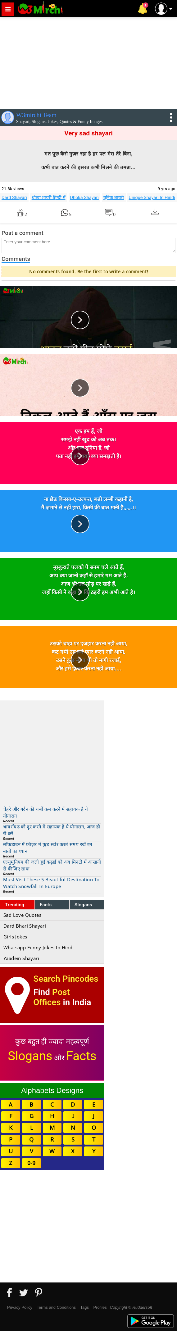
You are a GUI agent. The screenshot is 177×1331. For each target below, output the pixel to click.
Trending (15, 905)
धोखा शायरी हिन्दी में (49, 197)
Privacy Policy (19, 1307)
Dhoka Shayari (84, 197)
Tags (84, 1307)
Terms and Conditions (56, 1307)
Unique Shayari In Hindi (152, 197)
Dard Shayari (14, 197)
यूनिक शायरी (113, 197)
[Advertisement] (88, 62)
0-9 (31, 1163)
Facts (46, 905)
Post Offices (51, 997)
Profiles (100, 1307)
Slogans (83, 905)
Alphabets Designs (52, 1090)
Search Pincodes (65, 979)
